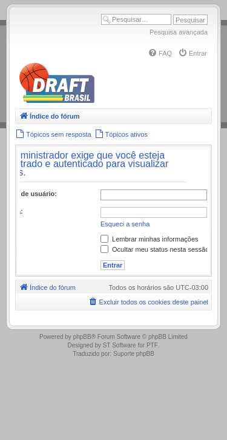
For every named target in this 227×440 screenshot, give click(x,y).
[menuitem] (160, 53)
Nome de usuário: (29, 193)
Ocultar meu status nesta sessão (154, 249)
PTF (152, 345)
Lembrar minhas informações (149, 239)
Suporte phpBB (133, 353)
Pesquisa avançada (179, 32)
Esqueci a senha (125, 224)
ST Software (119, 345)
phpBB (82, 336)
